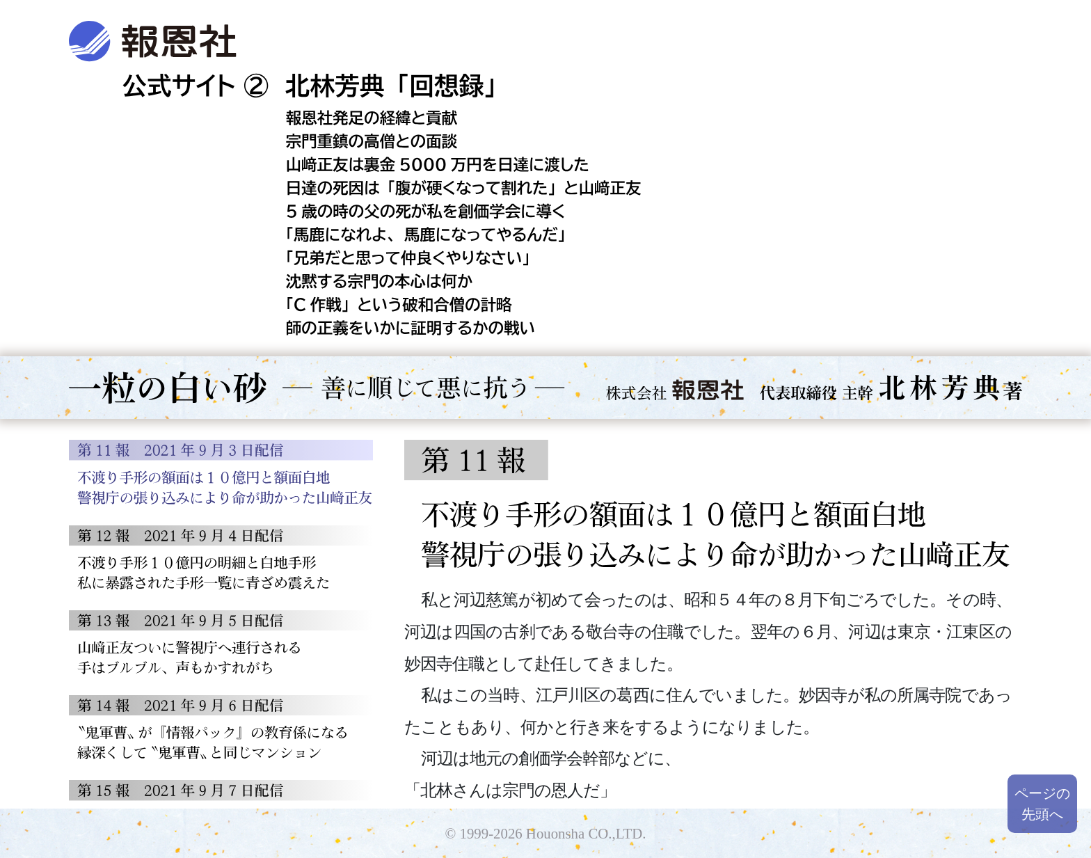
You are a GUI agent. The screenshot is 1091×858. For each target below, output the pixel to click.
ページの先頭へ (1042, 804)
